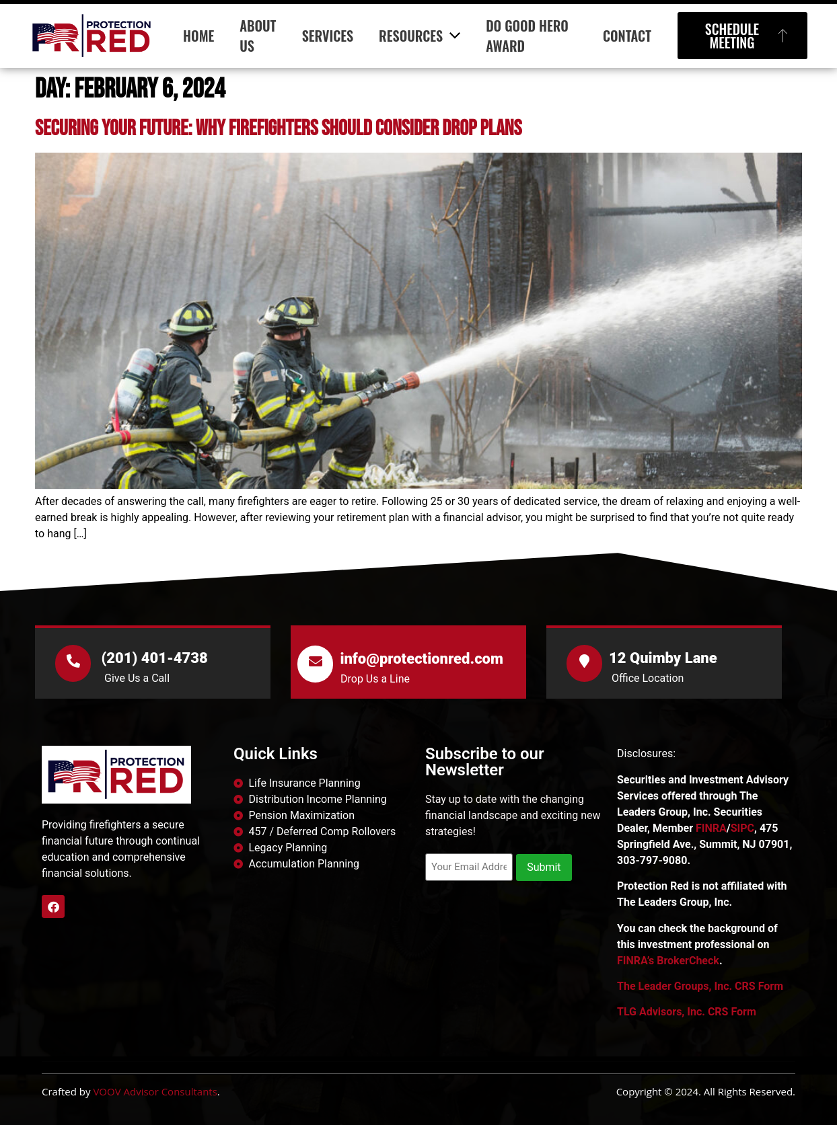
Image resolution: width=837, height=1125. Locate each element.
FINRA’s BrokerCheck (668, 960)
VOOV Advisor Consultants (155, 1091)
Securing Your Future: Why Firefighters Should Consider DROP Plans (278, 129)
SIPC (742, 828)
